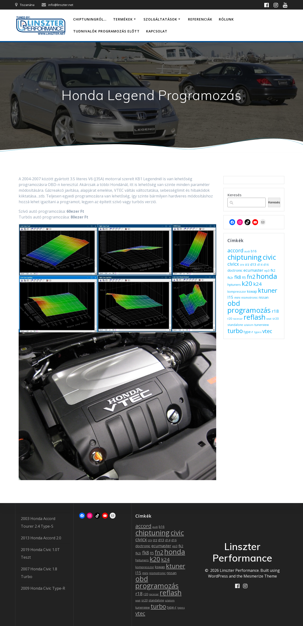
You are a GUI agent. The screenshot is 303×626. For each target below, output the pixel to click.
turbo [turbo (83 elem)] (235, 331)
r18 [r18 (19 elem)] (275, 311)
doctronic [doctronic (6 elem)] (234, 270)
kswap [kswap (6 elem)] (252, 291)
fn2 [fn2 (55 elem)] (251, 277)
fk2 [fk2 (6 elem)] (272, 270)
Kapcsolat (156, 31)
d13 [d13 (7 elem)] (253, 264)
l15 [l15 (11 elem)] (230, 297)
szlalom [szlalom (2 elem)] (248, 325)
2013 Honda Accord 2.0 (41, 538)
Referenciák (200, 19)
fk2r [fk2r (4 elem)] (230, 278)
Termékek (123, 19)
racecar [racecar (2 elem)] (238, 318)
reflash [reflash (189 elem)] (254, 317)
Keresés (234, 194)
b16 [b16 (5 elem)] (254, 251)
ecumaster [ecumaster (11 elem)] (253, 270)
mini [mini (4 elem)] (237, 297)
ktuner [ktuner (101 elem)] (267, 290)
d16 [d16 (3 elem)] (266, 264)
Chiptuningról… (90, 19)
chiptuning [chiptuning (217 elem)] (244, 257)
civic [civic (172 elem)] (269, 257)
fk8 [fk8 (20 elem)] (237, 277)
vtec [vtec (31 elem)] (267, 331)
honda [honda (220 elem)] (266, 276)
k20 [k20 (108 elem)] (247, 283)
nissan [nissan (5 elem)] (264, 297)
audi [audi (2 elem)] (247, 251)
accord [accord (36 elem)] (235, 250)
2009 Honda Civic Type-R (43, 588)
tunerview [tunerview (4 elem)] (261, 325)
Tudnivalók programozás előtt (106, 31)
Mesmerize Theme (260, 576)
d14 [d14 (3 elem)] (259, 264)
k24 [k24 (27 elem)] (257, 284)
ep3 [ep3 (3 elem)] (267, 270)
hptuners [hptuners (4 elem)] (234, 284)
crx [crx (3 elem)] (242, 264)
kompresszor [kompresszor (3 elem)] (236, 291)
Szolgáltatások (160, 19)
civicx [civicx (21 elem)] (233, 264)
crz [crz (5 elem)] (247, 264)
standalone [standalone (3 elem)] (235, 325)
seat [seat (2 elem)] (268, 318)
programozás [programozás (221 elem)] (249, 310)
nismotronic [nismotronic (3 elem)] (249, 297)
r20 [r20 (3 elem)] (229, 318)
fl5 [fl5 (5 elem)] (244, 277)
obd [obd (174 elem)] (233, 303)
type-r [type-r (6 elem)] (248, 331)
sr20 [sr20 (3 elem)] (275, 318)
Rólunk (226, 19)
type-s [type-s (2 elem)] (257, 332)
